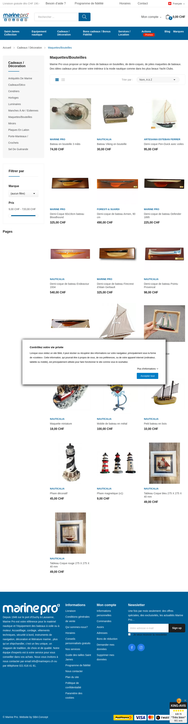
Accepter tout (147, 376)
